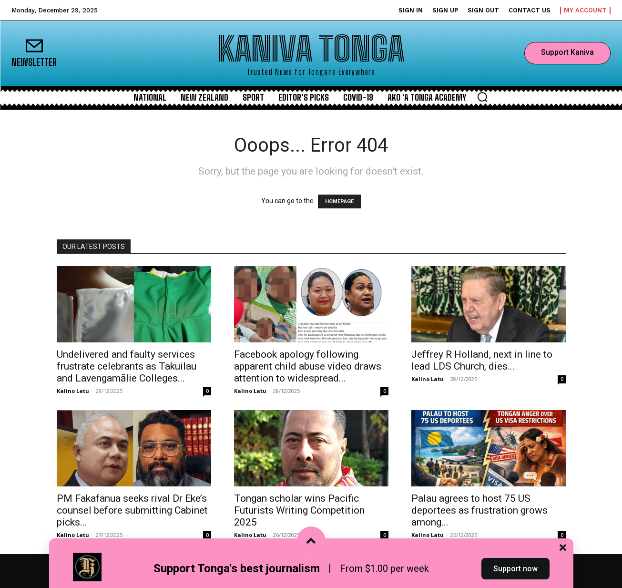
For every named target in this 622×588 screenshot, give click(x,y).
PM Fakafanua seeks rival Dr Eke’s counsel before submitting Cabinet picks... (132, 510)
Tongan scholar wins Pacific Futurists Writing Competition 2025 (299, 510)
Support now (515, 570)
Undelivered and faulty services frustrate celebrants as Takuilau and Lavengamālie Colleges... (126, 366)
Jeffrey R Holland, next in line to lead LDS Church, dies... (481, 360)
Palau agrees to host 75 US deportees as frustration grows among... (479, 510)
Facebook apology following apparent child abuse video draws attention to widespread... (307, 366)
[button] (482, 96)
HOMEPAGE (339, 201)
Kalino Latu (73, 390)
